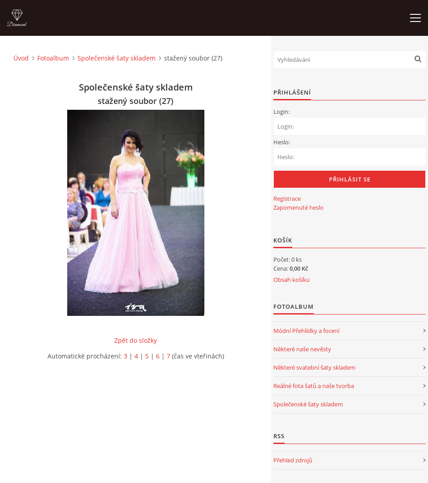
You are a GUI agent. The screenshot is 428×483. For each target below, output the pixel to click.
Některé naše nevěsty (302, 349)
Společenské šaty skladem (117, 58)
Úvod (21, 58)
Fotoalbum (53, 58)
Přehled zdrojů (292, 460)
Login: (281, 112)
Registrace (287, 198)
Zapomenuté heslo (298, 207)
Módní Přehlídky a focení (306, 331)
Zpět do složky (135, 340)
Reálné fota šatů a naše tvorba (313, 386)
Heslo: (281, 142)
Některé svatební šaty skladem (314, 367)
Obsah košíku (291, 280)
